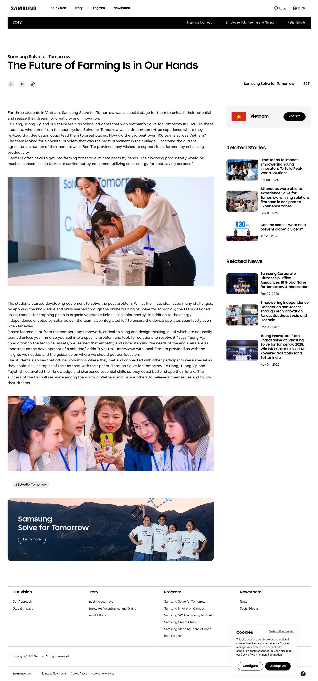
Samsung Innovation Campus (184, 608)
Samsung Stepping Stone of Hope (187, 629)
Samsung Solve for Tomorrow (184, 601)
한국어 (302, 8)
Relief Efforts (297, 22)
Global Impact (23, 608)
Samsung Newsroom (53, 673)
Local (282, 8)
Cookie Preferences (103, 673)
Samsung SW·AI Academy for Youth (189, 615)
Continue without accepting (281, 631)
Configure (250, 666)
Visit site (295, 116)
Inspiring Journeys (199, 22)
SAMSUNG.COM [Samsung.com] (22, 673)
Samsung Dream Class (180, 622)
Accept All (278, 666)
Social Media (249, 608)
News (243, 601)
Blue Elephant (174, 636)
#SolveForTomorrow (31, 484)
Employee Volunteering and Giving (250, 22)
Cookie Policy (79, 673)
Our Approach (22, 601)
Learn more (32, 539)
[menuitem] (59, 8)
